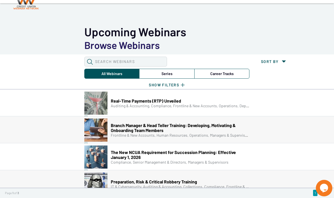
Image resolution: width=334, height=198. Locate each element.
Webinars (97, 14)
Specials (193, 14)
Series (93, 45)
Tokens (156, 14)
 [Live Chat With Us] (319, 184)
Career (138, 45)
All (49, 45)
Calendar (128, 14)
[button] (32, 33)
